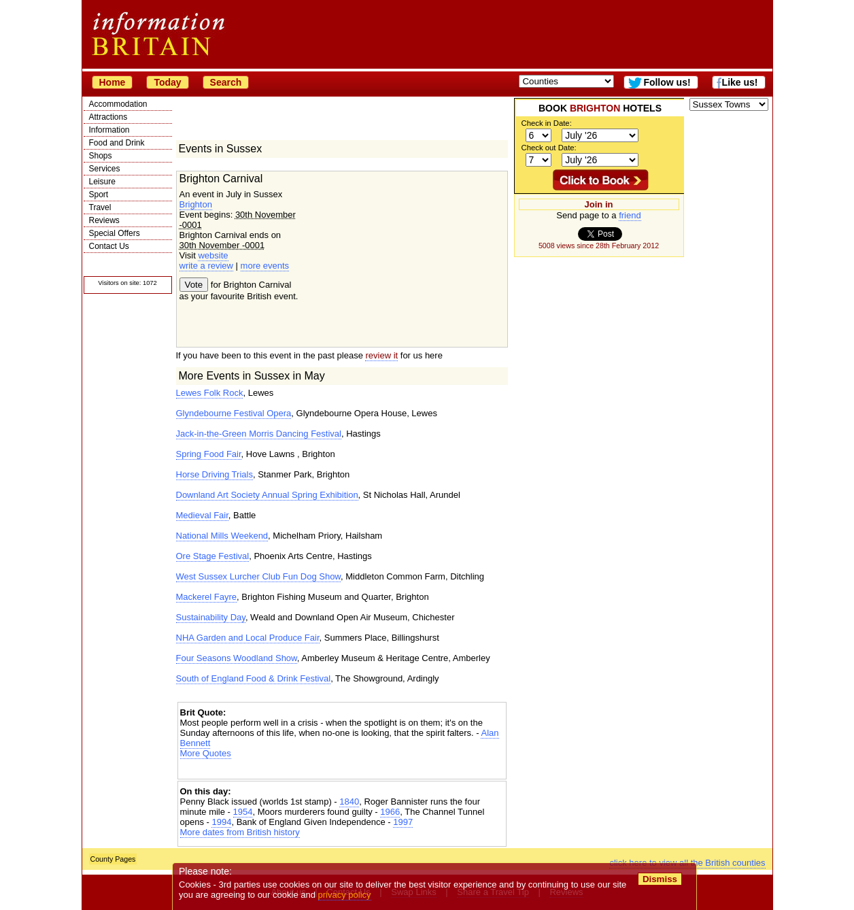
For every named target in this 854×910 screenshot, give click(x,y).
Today (167, 82)
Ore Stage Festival (213, 556)
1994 (221, 822)
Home (112, 82)
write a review (206, 265)
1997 (403, 822)
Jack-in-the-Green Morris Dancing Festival (258, 433)
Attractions (108, 117)
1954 (243, 812)
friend (630, 215)
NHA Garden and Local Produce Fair (248, 638)
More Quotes (205, 753)
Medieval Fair (202, 515)
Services (104, 168)
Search (226, 82)
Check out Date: (549, 148)
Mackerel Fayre (206, 597)
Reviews (104, 220)
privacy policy (344, 895)
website (213, 255)
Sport (99, 194)
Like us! (740, 82)
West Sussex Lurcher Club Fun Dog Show (258, 576)
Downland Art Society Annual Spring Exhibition (267, 495)
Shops (100, 156)
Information (109, 130)
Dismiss (660, 879)
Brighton (196, 204)
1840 (349, 801)
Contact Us (109, 246)
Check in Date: (547, 123)
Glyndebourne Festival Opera (234, 413)
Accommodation (118, 104)
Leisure (102, 181)
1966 (390, 812)
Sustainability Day (210, 617)
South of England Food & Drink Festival (253, 678)
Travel (100, 207)
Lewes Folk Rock (209, 393)
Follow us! (666, 82)
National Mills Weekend (222, 535)
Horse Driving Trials (214, 474)
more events (265, 265)
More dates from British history (240, 832)
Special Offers (114, 233)
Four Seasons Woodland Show (236, 658)
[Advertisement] (342, 770)
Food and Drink (117, 143)
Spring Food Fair (208, 454)
